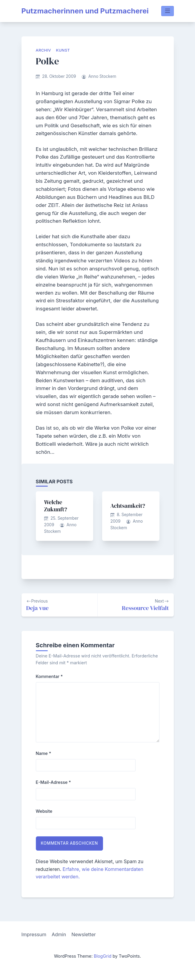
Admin (59, 934)
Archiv (43, 50)
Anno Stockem (102, 76)
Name (43, 753)
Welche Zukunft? (55, 505)
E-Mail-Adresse (53, 782)
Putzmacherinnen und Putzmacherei (85, 11)
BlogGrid (102, 956)
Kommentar (49, 676)
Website (44, 811)
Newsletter (83, 934)
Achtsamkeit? (127, 506)
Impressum (34, 934)
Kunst (63, 50)
